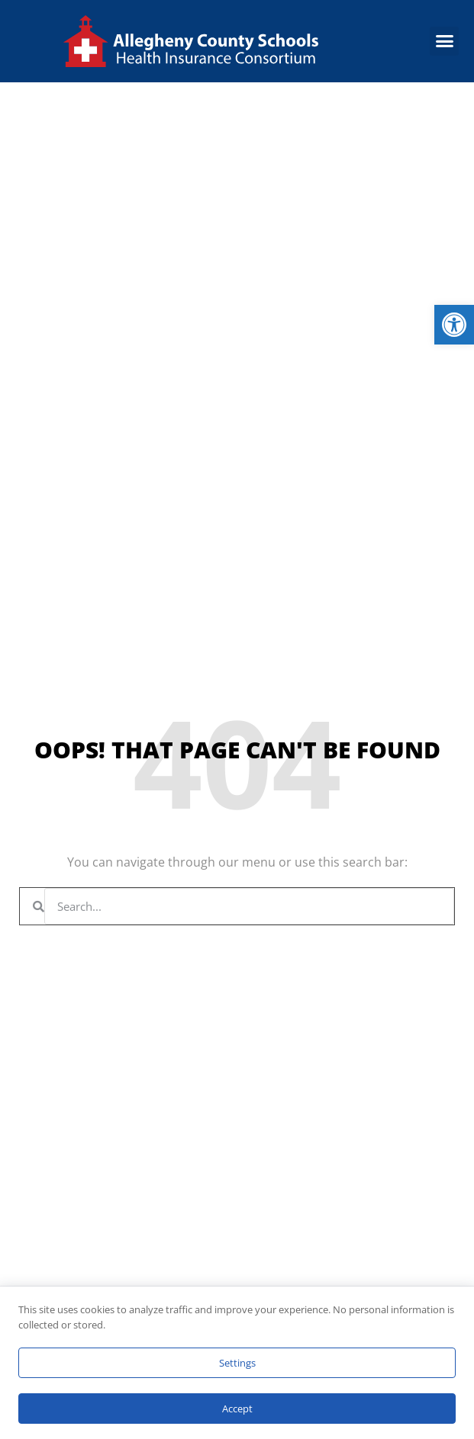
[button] (444, 41)
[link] (454, 325)
